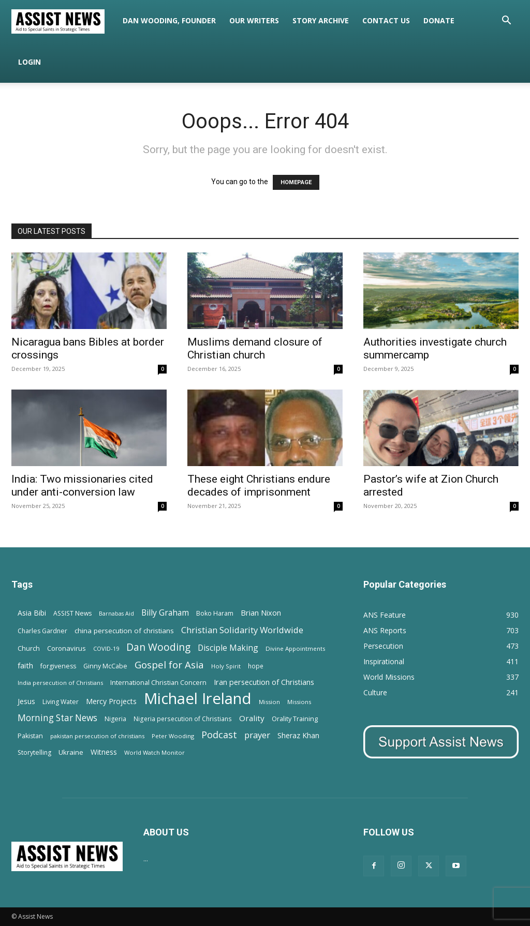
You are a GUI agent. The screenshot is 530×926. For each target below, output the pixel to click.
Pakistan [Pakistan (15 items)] (30, 735)
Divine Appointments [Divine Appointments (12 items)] (295, 648)
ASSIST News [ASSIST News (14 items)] (72, 613)
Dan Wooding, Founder (169, 20)
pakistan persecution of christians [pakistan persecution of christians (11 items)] (97, 736)
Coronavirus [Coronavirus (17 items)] (66, 648)
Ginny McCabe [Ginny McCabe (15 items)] (105, 666)
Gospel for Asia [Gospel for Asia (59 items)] (169, 664)
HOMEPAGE (296, 182)
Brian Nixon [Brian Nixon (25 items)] (261, 612)
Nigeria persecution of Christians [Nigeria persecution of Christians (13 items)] (183, 718)
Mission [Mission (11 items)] (269, 702)
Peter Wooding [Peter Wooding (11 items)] (173, 736)
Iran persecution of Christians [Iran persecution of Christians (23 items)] (264, 682)
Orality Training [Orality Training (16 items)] (295, 718)
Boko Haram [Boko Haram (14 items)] (214, 613)
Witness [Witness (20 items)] (104, 752)
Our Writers (254, 20)
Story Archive (320, 20)
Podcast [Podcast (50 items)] (219, 734)
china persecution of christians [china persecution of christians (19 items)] (124, 630)
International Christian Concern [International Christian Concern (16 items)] (158, 682)
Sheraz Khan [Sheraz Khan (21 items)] (298, 735)
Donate (438, 20)
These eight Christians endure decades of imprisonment (258, 485)
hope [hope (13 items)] (255, 666)
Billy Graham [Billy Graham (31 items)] (165, 612)
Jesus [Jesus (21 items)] (26, 701)
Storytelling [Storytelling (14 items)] (34, 752)
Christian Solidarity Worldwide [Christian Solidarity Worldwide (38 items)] (242, 629)
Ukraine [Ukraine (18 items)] (70, 752)
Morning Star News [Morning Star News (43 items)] (57, 717)
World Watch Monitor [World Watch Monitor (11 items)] (154, 752)
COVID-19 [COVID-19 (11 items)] (106, 648)
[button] (506, 21)
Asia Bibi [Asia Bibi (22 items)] (32, 613)
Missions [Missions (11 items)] (299, 702)
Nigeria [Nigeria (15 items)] (115, 718)
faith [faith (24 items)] (25, 665)
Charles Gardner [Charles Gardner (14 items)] (42, 630)
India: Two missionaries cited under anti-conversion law (82, 485)
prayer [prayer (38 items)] (257, 734)
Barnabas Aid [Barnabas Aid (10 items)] (116, 613)
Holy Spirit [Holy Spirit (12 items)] (226, 666)
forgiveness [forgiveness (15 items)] (58, 666)
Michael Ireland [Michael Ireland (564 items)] (198, 698)
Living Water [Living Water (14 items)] (60, 701)
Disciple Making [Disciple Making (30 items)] (228, 648)
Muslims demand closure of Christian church (254, 348)
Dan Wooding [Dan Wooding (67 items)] (158, 646)
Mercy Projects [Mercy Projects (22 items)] (111, 701)
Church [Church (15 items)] (29, 648)
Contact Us (386, 20)
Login (29, 62)
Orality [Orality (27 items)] (251, 718)
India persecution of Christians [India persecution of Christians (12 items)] (60, 682)
